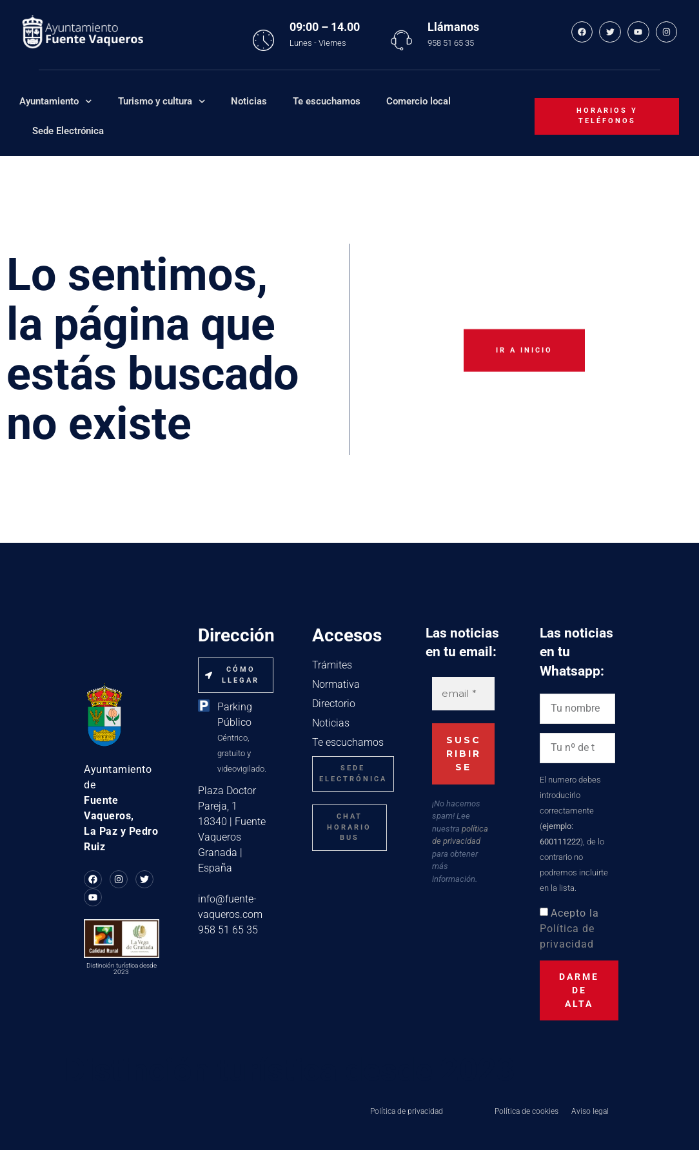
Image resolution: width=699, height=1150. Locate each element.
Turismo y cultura (162, 102)
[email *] (463, 694)
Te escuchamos (326, 101)
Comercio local (418, 101)
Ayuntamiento (55, 102)
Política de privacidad (406, 1111)
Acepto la (569, 928)
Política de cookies (526, 1111)
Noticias (249, 101)
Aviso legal (590, 1111)
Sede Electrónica (68, 131)
